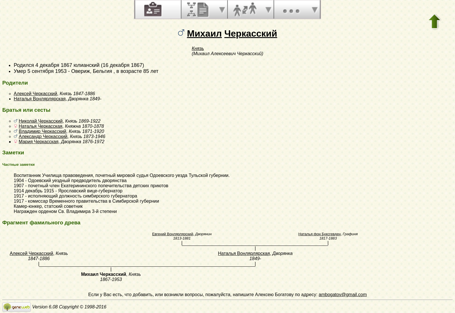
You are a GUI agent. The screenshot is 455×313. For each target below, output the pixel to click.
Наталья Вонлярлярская (40, 98)
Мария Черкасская (38, 141)
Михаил (204, 33)
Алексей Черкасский (35, 93)
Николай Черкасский (40, 121)
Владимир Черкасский (42, 131)
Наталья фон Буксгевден (319, 234)
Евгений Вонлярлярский (172, 234)
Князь (198, 48)
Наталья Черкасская (40, 126)
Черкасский (250, 33)
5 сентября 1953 (47, 71)
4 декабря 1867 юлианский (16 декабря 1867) (89, 65)
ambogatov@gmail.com (343, 294)
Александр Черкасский (43, 136)
